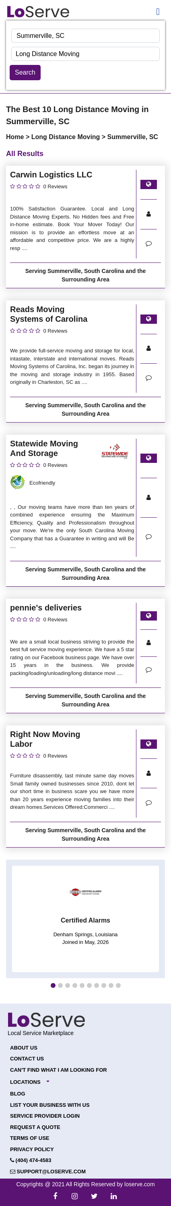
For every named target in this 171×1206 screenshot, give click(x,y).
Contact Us (27, 1059)
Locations (25, 1082)
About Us (23, 1048)
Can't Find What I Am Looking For (58, 1070)
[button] (53, 985)
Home (16, 136)
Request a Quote (35, 1127)
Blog (17, 1094)
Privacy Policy (32, 1149)
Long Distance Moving (66, 136)
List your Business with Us (50, 1105)
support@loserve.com (48, 1172)
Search (25, 72)
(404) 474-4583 (31, 1160)
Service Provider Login (45, 1116)
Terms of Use (29, 1138)
